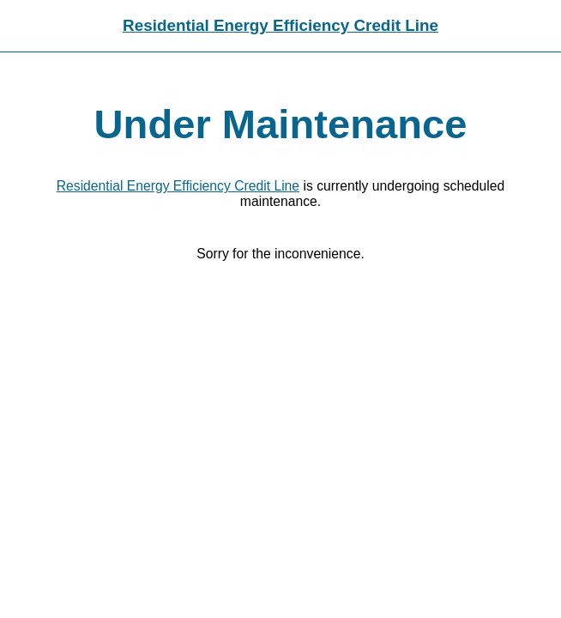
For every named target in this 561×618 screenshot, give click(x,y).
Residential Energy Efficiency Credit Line (280, 25)
